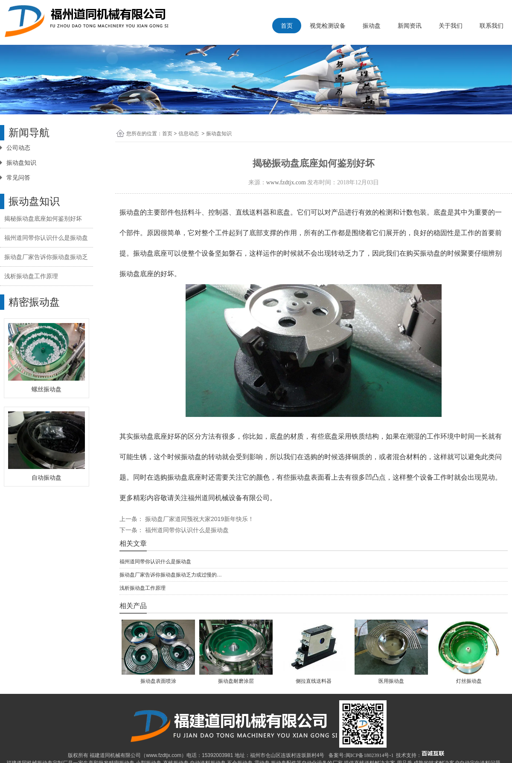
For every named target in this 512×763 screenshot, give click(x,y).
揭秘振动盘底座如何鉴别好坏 (43, 218)
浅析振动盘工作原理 (31, 276)
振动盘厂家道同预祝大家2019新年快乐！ (198, 518)
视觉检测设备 (328, 25)
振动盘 (372, 25)
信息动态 (188, 134)
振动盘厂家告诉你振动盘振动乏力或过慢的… (170, 575)
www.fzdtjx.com (286, 182)
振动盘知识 (21, 162)
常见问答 (18, 177)
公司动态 (18, 147)
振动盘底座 (136, 273)
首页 (287, 25)
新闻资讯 (410, 25)
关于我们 (451, 25)
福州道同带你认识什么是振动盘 (46, 237)
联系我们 (491, 25)
